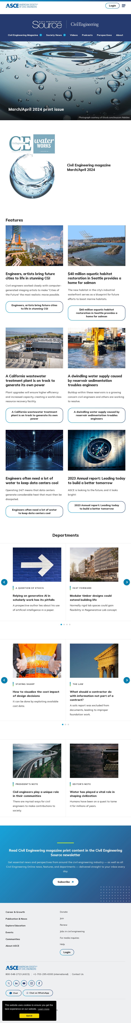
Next (127, 582)
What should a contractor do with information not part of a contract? (91, 695)
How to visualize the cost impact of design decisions (36, 693)
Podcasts (87, 35)
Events (9, 932)
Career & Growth (15, 912)
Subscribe (64, 881)
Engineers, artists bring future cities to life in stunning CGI (30, 276)
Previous (4, 582)
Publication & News (16, 918)
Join (62, 918)
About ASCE (12, 945)
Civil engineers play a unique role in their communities (36, 794)
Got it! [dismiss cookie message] (29, 1016)
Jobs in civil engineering (72, 931)
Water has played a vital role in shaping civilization (92, 794)
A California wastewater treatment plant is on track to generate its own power (30, 380)
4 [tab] (69, 624)
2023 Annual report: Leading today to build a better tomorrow (96, 480)
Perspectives (104, 35)
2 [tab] (64, 624)
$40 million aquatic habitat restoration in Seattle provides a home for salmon (94, 278)
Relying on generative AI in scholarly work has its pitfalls (34, 597)
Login (112, 5)
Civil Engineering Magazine (23, 35)
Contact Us (78, 974)
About (119, 35)
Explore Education (15, 925)
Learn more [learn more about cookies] (43, 1009)
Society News (54, 35)
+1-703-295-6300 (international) (50, 974)
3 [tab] (67, 624)
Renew (63, 924)
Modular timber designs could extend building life (91, 597)
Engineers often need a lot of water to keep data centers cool (32, 480)
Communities (13, 939)
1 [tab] (61, 624)
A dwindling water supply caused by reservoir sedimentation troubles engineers (95, 380)
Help (62, 944)
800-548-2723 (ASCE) (18, 974)
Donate (64, 911)
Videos (74, 35)
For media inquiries (69, 937)
